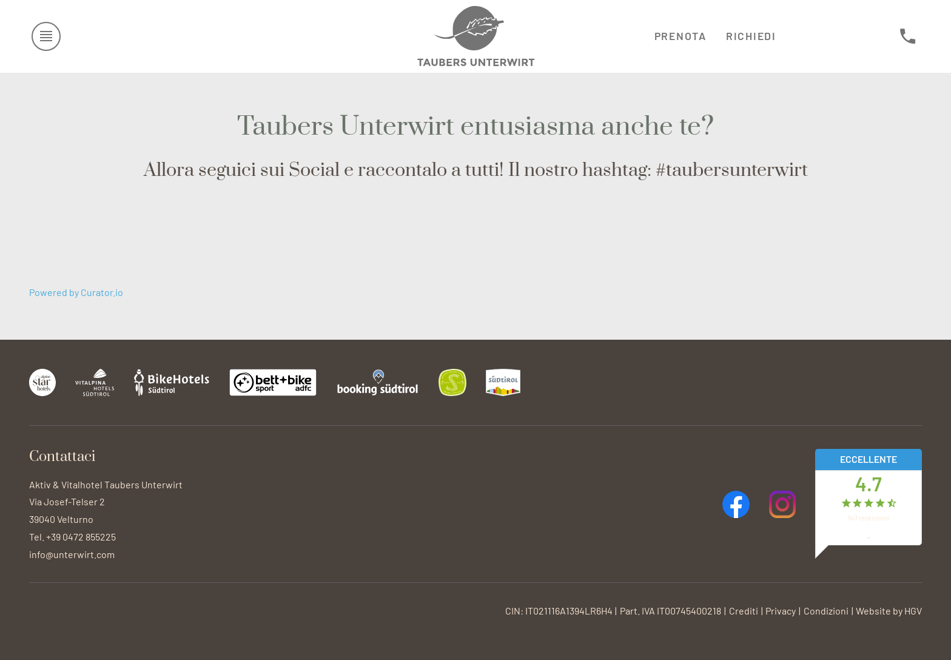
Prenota (680, 35)
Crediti (743, 610)
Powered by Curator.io (76, 292)
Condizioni (826, 610)
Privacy (780, 610)
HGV (913, 610)
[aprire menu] (46, 36)
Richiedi (751, 35)
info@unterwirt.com (72, 554)
